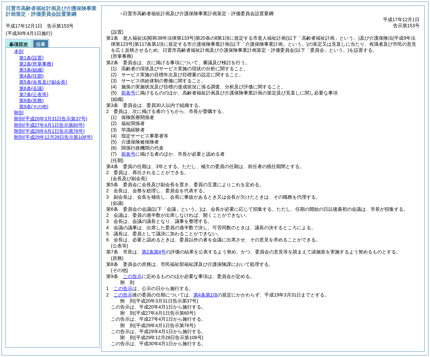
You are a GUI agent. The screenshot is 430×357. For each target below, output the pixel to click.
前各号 (128, 92)
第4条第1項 (206, 295)
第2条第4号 (154, 251)
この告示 (132, 276)
